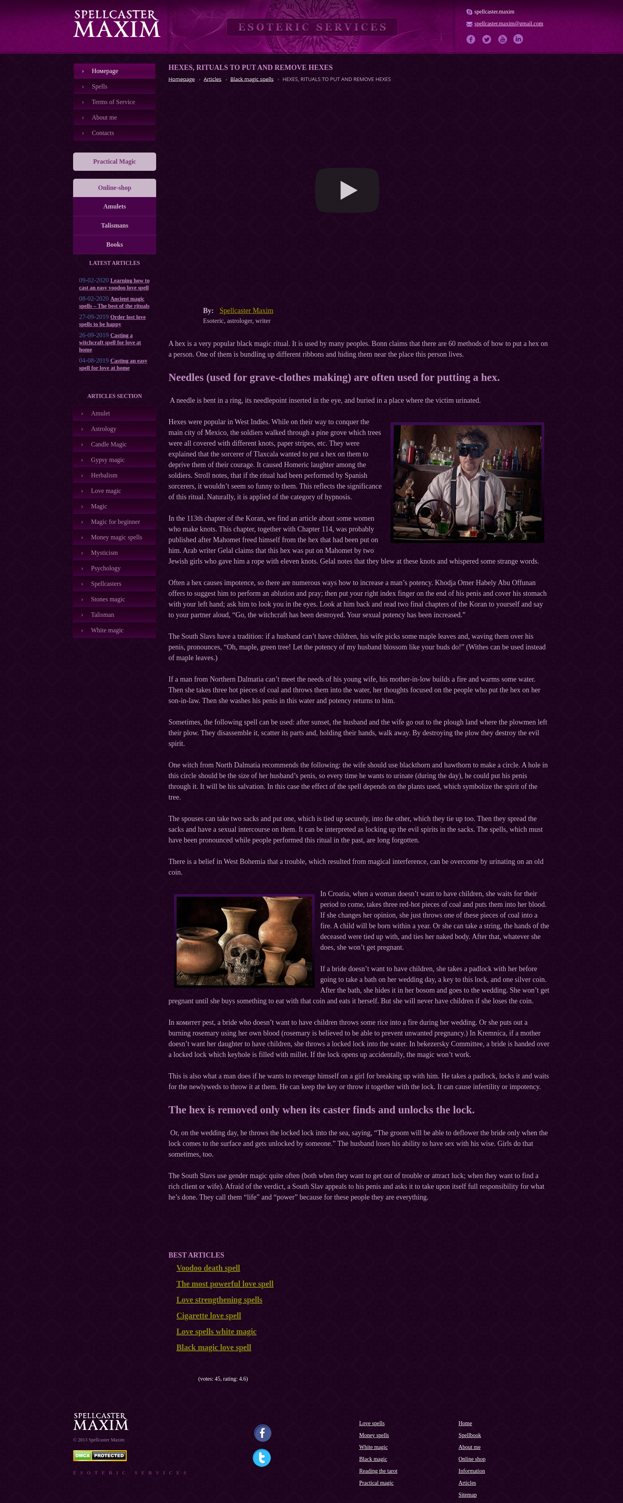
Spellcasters (106, 583)
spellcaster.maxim (494, 12)
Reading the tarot (378, 1471)
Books (114, 244)
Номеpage (105, 71)
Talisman (102, 614)
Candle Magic (109, 444)
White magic (107, 630)
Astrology (103, 428)
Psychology (106, 568)
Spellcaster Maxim (246, 311)
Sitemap (468, 1495)
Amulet (100, 413)
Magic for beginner (115, 521)
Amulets (114, 206)
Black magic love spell (213, 1347)
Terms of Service (113, 102)
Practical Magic (114, 161)
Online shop (472, 1459)
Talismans (114, 225)
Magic (99, 506)
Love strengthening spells (219, 1300)
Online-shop (115, 187)
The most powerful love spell (224, 1284)
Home (465, 1423)
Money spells (374, 1435)
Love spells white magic (216, 1331)
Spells (99, 86)
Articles (467, 1483)
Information (472, 1471)
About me (104, 117)
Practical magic (376, 1483)
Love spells (372, 1423)
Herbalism (104, 475)
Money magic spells (116, 537)
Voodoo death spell (208, 1268)
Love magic (106, 490)
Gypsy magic (108, 459)
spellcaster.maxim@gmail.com (508, 24)
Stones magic (108, 599)
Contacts (103, 132)
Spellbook (470, 1435)
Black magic (373, 1459)
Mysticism (104, 552)
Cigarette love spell (208, 1315)
